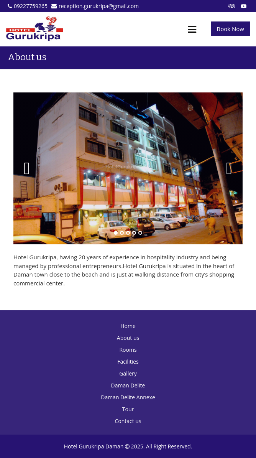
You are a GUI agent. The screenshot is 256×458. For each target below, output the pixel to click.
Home (128, 325)
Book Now (230, 29)
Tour (128, 409)
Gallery (128, 373)
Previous (26, 168)
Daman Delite (128, 385)
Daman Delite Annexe (128, 397)
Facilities (127, 361)
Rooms (127, 349)
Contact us (128, 421)
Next (229, 168)
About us (128, 337)
